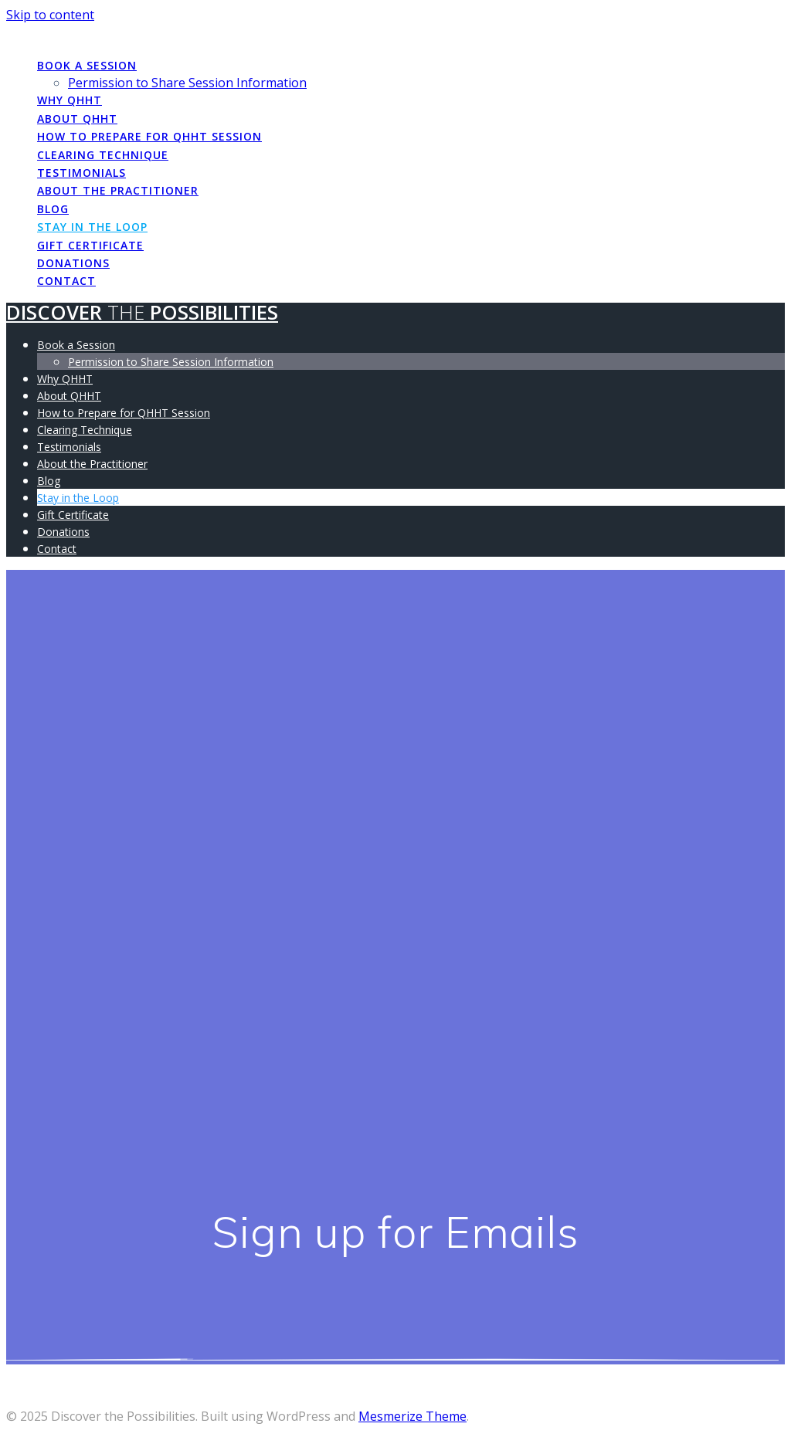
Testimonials (81, 172)
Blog (53, 209)
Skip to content (50, 14)
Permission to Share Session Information (187, 82)
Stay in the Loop (92, 226)
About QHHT (77, 118)
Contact (66, 280)
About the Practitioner (118, 190)
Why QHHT (69, 100)
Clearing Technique (102, 154)
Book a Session (87, 65)
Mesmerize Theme (412, 1416)
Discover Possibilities (142, 32)
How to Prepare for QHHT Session (149, 136)
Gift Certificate (90, 245)
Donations (73, 263)
